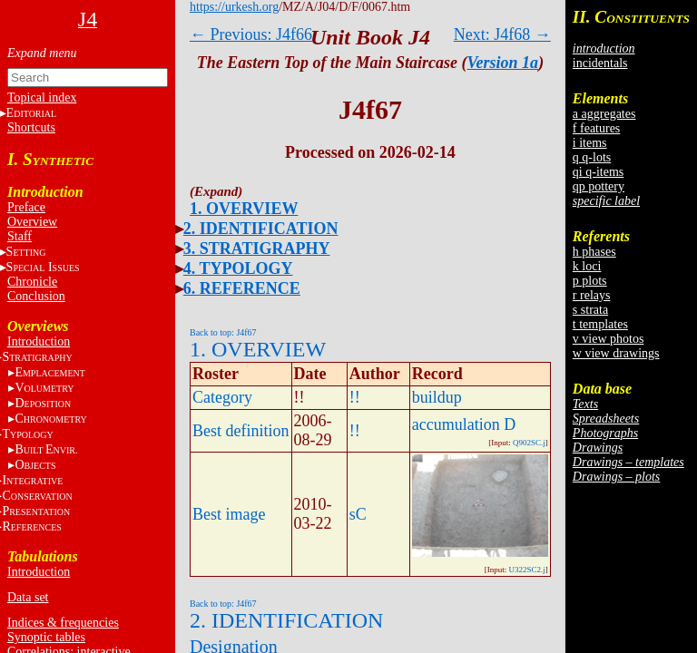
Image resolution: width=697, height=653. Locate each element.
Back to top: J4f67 (223, 332)
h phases (594, 251)
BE (46, 449)
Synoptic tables (46, 637)
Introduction (38, 341)
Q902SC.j (529, 442)
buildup (437, 397)
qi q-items (598, 172)
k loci (587, 266)
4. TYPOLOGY (238, 268)
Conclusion (36, 296)
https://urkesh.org (234, 7)
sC (358, 514)
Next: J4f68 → (502, 34)
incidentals (600, 63)
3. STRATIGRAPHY (256, 248)
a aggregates (604, 114)
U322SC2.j (527, 569)
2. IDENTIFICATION (261, 228)
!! (354, 397)
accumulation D (463, 424)
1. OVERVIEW (244, 209)
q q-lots (592, 157)
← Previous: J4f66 (251, 34)
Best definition (241, 431)
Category (222, 397)
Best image (228, 514)
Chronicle (32, 281)
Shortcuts (31, 127)
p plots (590, 281)
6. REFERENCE (241, 288)
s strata (590, 310)
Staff (19, 236)
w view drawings (616, 353)
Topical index (41, 97)
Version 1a (503, 63)
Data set (27, 597)
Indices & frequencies (63, 622)
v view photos (608, 339)
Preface (26, 207)
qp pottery (598, 186)
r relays (592, 295)
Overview (32, 222)
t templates (600, 324)
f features (596, 128)
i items (590, 143)
